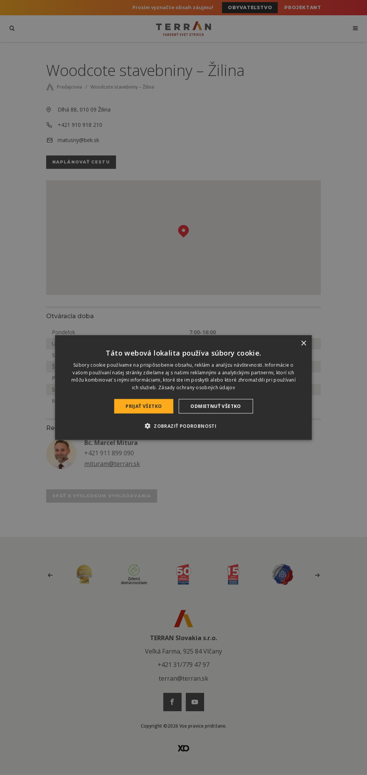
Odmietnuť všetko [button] (215, 406)
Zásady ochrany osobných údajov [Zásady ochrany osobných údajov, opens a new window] (196, 387)
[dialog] (183, 387)
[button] (183, 425)
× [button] (303, 343)
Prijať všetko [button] (144, 406)
